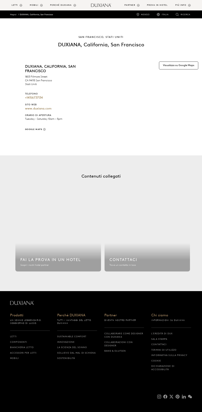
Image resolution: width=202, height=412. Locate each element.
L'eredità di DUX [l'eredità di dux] (162, 333)
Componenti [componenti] (18, 342)
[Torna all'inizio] (101, 5)
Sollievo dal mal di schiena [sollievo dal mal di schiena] (76, 352)
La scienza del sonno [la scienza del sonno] (72, 347)
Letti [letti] (13, 336)
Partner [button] (129, 5)
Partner (110, 315)
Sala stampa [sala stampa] (159, 339)
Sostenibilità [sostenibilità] (66, 358)
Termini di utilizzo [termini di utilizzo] (164, 349)
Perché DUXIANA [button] (61, 5)
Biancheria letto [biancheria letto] (22, 347)
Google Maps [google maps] (33, 129)
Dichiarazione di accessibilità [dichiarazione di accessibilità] (162, 368)
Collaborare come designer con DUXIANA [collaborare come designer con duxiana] (123, 335)
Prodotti (16, 315)
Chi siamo (159, 315)
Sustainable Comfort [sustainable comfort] (71, 336)
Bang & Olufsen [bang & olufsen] (115, 350)
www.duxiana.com (38, 108)
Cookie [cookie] (156, 360)
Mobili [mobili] (14, 358)
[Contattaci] (147, 239)
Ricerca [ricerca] (185, 14)
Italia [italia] (165, 14)
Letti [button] (15, 5)
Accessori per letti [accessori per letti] (23, 352)
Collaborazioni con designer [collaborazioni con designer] (118, 344)
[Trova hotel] (58, 239)
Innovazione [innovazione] (66, 342)
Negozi (13, 14)
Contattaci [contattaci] (158, 344)
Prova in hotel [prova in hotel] (157, 5)
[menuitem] (19, 5)
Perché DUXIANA (71, 315)
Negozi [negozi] (145, 14)
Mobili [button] (34, 5)
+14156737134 (34, 97)
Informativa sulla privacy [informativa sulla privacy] (169, 355)
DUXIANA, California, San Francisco (36, 14)
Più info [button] (180, 5)
